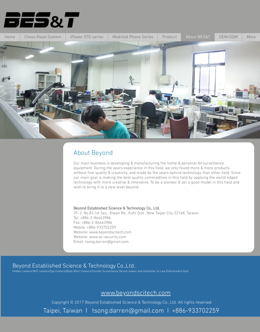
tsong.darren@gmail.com (107, 241)
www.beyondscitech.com (110, 232)
